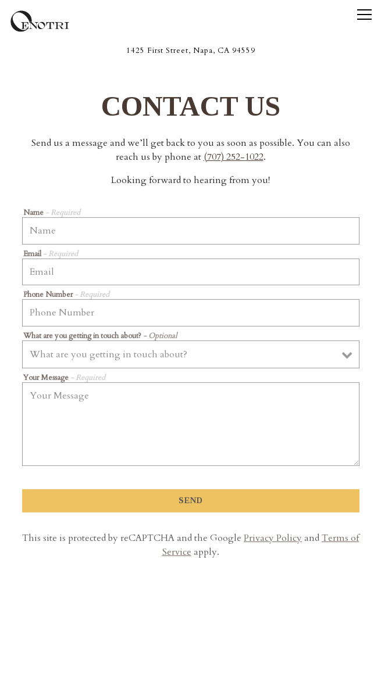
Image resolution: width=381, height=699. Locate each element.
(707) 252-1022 (234, 157)
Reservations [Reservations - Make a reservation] (190, 654)
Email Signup (190, 684)
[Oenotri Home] (49, 21)
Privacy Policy (273, 539)
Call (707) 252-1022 (190, 625)
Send (191, 502)
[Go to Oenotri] (190, 50)
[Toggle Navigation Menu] (364, 14)
